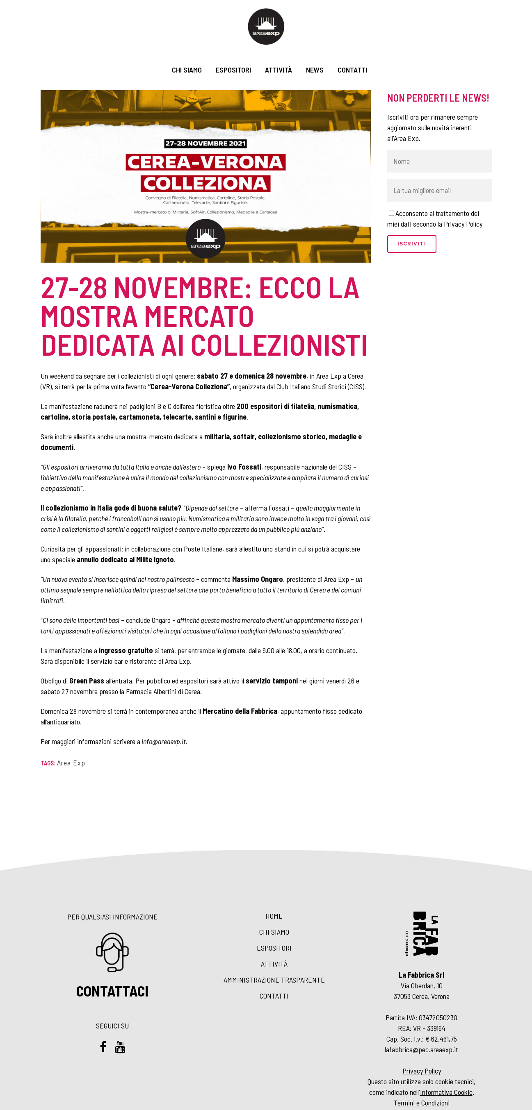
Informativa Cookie (446, 1091)
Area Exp (71, 762)
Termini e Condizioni (422, 1102)
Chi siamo (274, 931)
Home (274, 915)
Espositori (274, 947)
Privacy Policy (421, 1070)
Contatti (274, 995)
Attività (274, 963)
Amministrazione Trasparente (274, 979)
